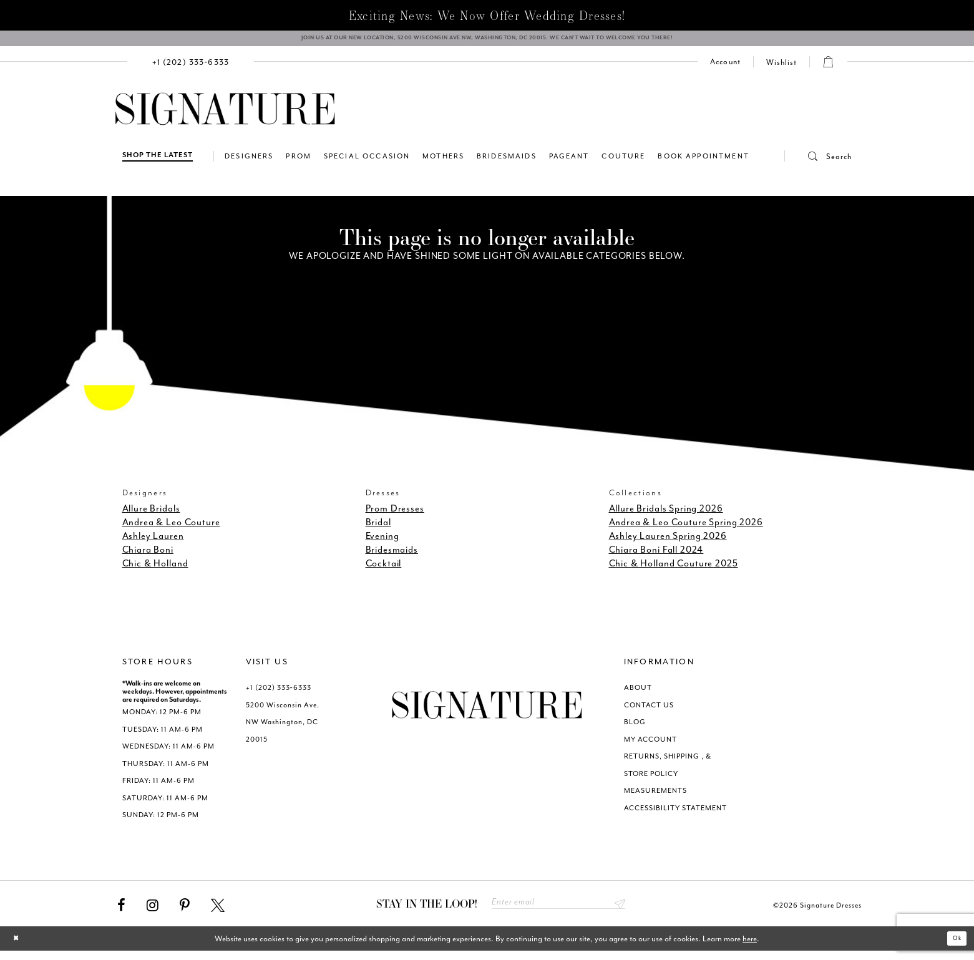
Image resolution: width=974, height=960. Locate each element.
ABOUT (638, 694)
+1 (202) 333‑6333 (278, 694)
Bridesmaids (392, 557)
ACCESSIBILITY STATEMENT (675, 814)
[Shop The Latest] (157, 162)
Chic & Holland (155, 570)
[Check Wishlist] (782, 68)
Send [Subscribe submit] (617, 911)
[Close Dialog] (19, 948)
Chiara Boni (147, 557)
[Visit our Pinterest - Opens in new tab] (185, 912)
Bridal (378, 529)
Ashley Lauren (153, 543)
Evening (382, 543)
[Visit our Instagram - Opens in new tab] (152, 912)
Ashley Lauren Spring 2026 (668, 543)
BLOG (635, 729)
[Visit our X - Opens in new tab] (218, 912)
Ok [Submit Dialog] (953, 947)
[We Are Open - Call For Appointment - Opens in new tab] (487, 42)
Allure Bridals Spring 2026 (666, 515)
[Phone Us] (191, 68)
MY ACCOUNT (650, 745)
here (750, 947)
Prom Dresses (395, 515)
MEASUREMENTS (655, 797)
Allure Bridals (151, 515)
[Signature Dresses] (225, 116)
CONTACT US (649, 711)
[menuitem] (191, 68)
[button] (818, 162)
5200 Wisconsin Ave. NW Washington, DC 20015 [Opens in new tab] (282, 728)
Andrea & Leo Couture (171, 529)
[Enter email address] (558, 911)
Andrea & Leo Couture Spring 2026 (686, 529)
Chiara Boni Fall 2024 (656, 557)
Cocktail (384, 570)
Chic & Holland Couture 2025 (673, 570)
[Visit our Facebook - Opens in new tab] (121, 912)
